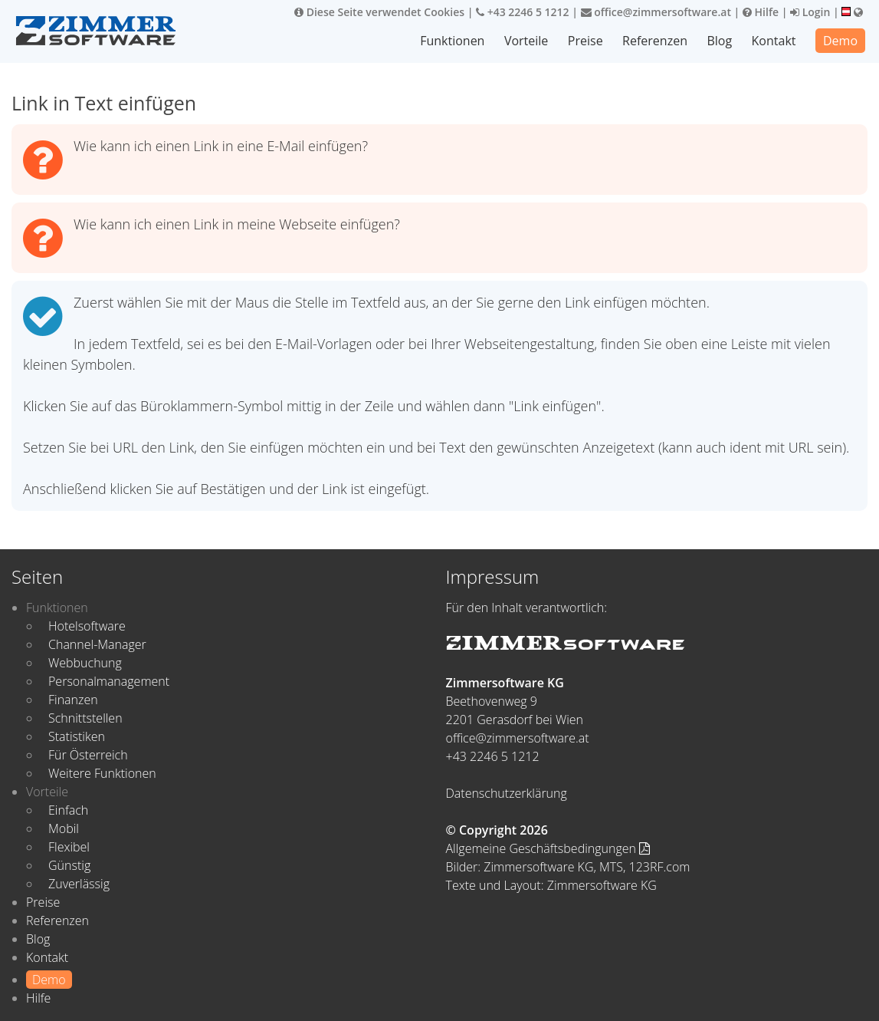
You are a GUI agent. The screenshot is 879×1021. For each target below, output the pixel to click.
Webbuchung (85, 662)
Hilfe (761, 12)
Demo (840, 40)
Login (810, 12)
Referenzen (654, 40)
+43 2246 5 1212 (522, 12)
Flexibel (69, 846)
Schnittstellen (85, 718)
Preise (585, 40)
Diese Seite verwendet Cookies (379, 12)
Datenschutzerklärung (506, 793)
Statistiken (76, 736)
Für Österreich (88, 754)
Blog (719, 40)
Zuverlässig (79, 883)
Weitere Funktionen (102, 773)
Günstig (69, 865)
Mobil (63, 828)
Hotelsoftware (87, 626)
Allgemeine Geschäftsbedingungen (548, 848)
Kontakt (774, 40)
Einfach (68, 810)
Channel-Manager (97, 644)
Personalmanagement (108, 681)
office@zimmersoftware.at (656, 12)
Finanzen (73, 699)
